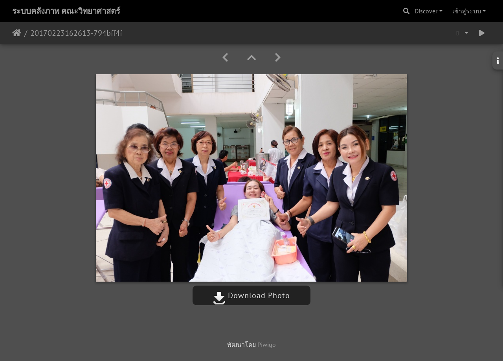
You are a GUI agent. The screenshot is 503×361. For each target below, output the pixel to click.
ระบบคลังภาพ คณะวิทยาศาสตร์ (66, 11)
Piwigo (266, 344)
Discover (426, 11)
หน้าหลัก (16, 33)
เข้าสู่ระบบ (466, 11)
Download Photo (251, 295)
